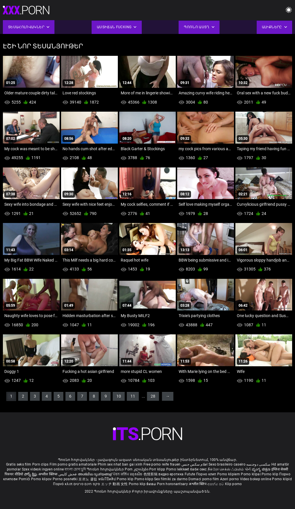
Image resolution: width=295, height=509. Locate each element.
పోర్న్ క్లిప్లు (31, 474)
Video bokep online (255, 479)
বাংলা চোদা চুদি (75, 469)
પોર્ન (248, 469)
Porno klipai (251, 474)
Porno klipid (282, 479)
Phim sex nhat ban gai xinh (120, 464)
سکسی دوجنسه (258, 464)
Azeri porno (230, 479)
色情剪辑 (151, 474)
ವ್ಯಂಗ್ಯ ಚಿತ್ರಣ (261, 469)
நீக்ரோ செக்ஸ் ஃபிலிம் (226, 469)
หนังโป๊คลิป (107, 479)
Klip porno (233, 484)
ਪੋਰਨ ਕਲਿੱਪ (121, 474)
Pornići (25, 479)
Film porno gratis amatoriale (73, 464)
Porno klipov (42, 479)
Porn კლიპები (137, 469)
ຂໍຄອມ (151, 484)
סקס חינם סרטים (86, 484)
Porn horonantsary (173, 484)
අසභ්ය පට (216, 484)
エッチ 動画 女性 (114, 484)
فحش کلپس (68, 474)
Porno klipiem (229, 474)
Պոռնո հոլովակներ (106, 469)
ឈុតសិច (136, 474)
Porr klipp (157, 469)
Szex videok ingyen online (43, 469)
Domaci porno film (203, 479)
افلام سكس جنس (194, 464)
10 (118, 396)
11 (133, 396)
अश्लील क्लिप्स (48, 474)
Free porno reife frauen (162, 464)
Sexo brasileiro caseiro (227, 464)
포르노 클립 (88, 479)
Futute (190, 474)
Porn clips (41, 464)
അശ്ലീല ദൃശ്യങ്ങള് (95, 474)
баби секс (198, 469)
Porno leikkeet (178, 469)
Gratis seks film (18, 464)
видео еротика (171, 474)
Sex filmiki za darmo (171, 479)
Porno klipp (144, 479)
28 (153, 396)
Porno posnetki (66, 479)
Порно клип (206, 474)
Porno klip (270, 474)
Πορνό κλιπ (63, 484)
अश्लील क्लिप (198, 484)
